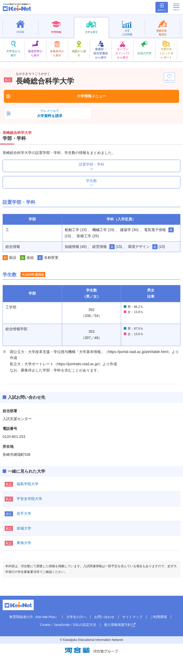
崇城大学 (24, 528)
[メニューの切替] (176, 7)
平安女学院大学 (29, 499)
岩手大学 (24, 513)
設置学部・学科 (91, 164)
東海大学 (24, 543)
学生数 (91, 181)
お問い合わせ (104, 617)
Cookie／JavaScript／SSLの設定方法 (68, 625)
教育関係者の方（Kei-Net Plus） (33, 617)
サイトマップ (132, 617)
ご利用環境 (158, 617)
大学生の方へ (76, 617)
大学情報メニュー (91, 96)
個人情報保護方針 (117, 625)
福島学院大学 (27, 484)
